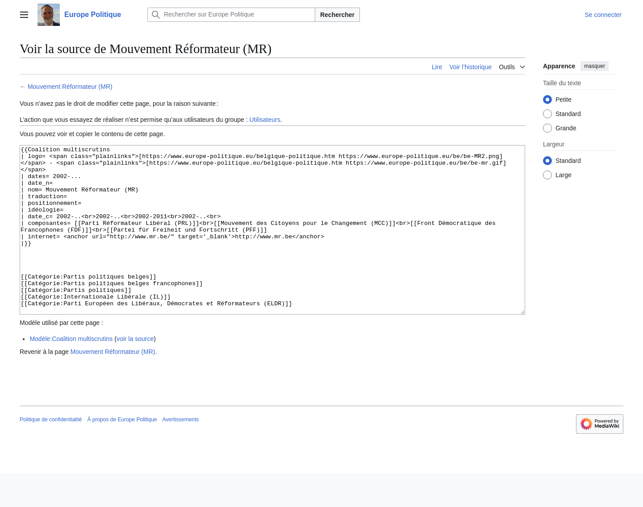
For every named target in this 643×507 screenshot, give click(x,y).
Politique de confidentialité (51, 453)
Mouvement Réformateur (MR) (70, 86)
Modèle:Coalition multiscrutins (71, 372)
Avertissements (181, 453)
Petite (563, 99)
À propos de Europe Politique (122, 453)
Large (563, 175)
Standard (568, 113)
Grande (565, 128)
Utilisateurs (264, 119)
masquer (594, 66)
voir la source (135, 372)
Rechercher (337, 14)
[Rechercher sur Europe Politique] (231, 15)
